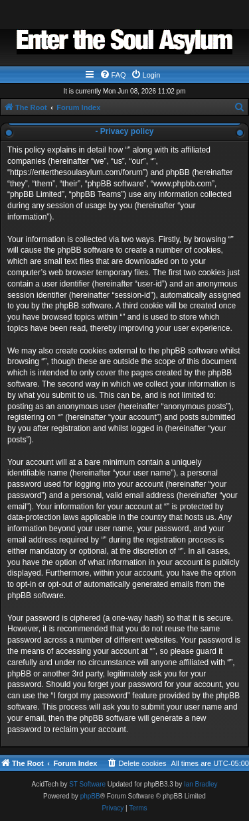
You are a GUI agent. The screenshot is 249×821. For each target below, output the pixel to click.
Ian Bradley (201, 784)
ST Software (87, 784)
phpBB (90, 796)
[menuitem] (113, 75)
